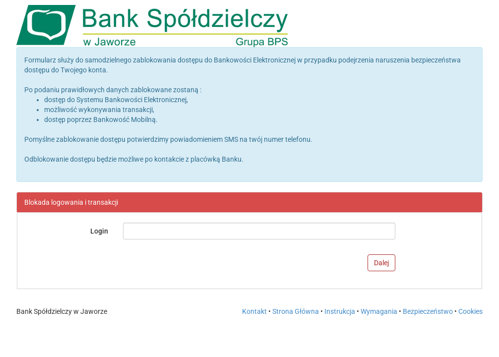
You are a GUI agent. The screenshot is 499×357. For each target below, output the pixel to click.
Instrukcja (340, 311)
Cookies (470, 311)
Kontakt (254, 311)
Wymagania (380, 311)
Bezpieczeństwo (428, 311)
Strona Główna (295, 311)
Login (99, 231)
